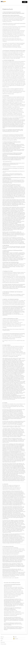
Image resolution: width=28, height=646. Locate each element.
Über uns (2, 636)
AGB (1, 640)
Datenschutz (3, 642)
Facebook (15, 638)
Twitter (15, 636)
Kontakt (2, 638)
